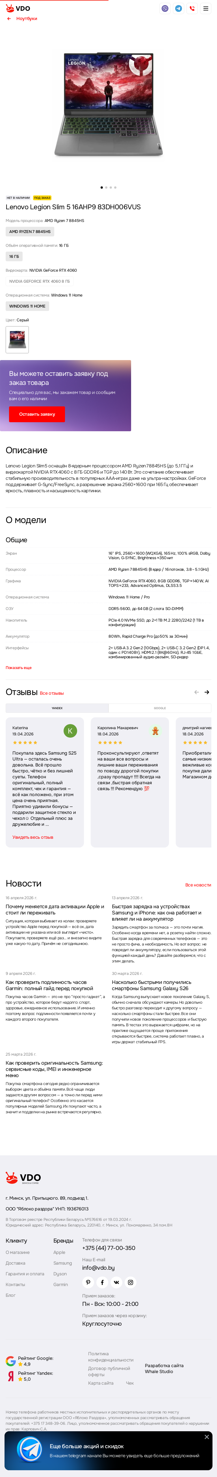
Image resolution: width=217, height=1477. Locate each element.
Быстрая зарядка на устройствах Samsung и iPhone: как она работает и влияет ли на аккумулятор (156, 912)
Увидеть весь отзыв (32, 837)
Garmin (60, 1285)
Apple (59, 1252)
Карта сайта (100, 1383)
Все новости (198, 885)
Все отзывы (52, 693)
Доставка (15, 1263)
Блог (11, 1295)
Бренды (63, 1240)
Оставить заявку (37, 414)
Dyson (60, 1274)
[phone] (192, 8)
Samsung (62, 1263)
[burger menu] (205, 8)
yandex (57, 708)
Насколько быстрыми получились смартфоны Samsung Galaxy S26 (151, 985)
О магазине (18, 1252)
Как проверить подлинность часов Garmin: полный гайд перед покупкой (49, 985)
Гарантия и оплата (25, 1274)
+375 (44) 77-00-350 (108, 1248)
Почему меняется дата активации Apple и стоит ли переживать (55, 909)
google (160, 708)
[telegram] (178, 8)
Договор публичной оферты (109, 1371)
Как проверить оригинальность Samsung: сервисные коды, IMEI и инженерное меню (54, 1069)
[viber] (165, 8)
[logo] (18, 8)
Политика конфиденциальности (110, 1357)
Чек (130, 1383)
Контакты (15, 1285)
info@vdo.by (98, 1267)
